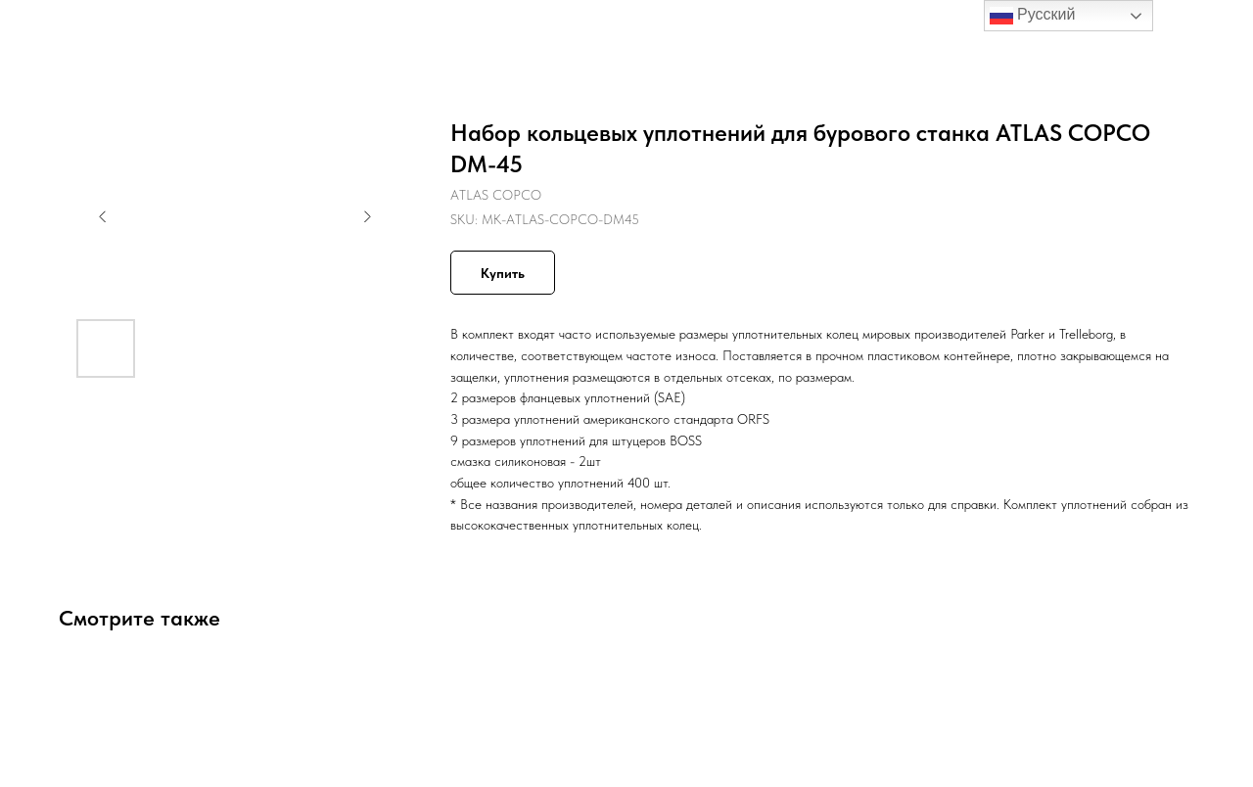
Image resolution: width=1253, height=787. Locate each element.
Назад (56, 29)
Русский (1033, 15)
